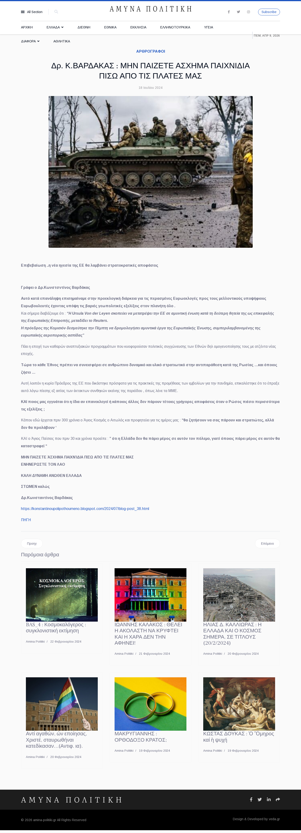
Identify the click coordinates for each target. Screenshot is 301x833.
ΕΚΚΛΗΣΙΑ (138, 27)
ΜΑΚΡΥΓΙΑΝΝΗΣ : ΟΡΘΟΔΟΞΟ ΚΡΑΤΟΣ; (141, 739)
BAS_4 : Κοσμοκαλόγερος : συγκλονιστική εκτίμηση (56, 630)
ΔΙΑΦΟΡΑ (28, 41)
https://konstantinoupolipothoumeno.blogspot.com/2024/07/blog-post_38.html (85, 511)
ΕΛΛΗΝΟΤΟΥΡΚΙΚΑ (175, 27)
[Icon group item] (251, 802)
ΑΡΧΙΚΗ (27, 27)
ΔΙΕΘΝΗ (83, 27)
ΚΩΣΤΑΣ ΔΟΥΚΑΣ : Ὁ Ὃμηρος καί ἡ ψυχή (238, 739)
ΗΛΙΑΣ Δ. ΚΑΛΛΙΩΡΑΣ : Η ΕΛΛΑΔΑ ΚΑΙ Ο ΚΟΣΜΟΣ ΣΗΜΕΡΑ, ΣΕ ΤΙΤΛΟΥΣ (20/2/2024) (232, 636)
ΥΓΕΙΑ (208, 27)
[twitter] (238, 12)
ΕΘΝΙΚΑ (110, 27)
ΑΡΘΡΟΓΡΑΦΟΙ (150, 51)
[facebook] (229, 12)
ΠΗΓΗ (26, 523)
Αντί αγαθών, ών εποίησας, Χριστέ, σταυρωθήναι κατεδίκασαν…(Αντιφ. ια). (56, 742)
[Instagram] (248, 12)
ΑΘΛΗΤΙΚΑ (61, 41)
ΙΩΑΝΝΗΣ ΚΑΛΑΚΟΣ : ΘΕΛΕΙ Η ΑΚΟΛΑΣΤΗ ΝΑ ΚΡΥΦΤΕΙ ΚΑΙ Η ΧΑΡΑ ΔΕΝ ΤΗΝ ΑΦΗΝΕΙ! (148, 636)
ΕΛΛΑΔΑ (53, 27)
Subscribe (269, 12)
